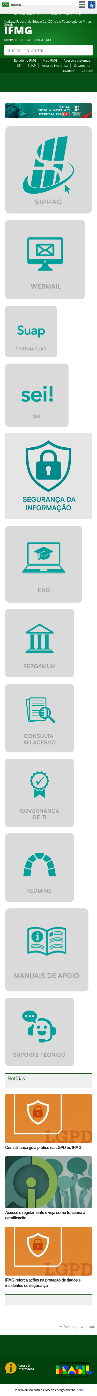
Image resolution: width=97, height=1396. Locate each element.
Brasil (16, 5)
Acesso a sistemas (77, 60)
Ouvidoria (69, 71)
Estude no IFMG (25, 60)
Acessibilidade (24, 14)
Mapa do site (73, 14)
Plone (80, 1390)
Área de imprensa (55, 65)
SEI (19, 65)
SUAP (32, 65)
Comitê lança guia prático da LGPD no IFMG (43, 1147)
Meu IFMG (50, 60)
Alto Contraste (50, 14)
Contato (87, 71)
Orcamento (82, 65)
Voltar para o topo (79, 1326)
